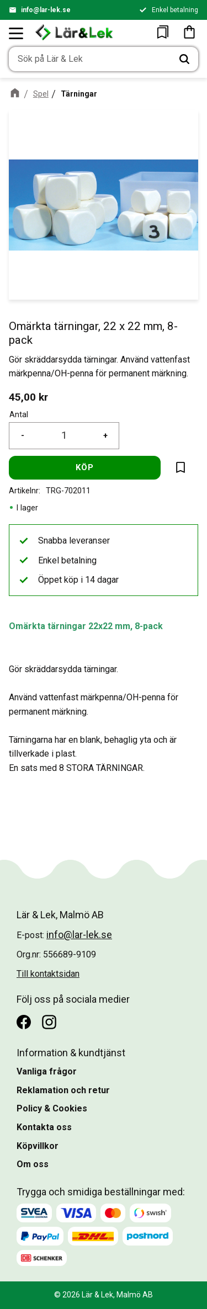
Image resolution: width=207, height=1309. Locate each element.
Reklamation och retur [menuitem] (63, 1090)
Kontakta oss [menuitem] (44, 1127)
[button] (16, 33)
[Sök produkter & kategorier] (90, 59)
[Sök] (184, 59)
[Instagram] (49, 1022)
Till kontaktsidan (48, 974)
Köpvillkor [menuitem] (38, 1146)
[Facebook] (23, 1022)
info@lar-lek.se (46, 10)
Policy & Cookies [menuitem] (52, 1108)
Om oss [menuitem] (33, 1164)
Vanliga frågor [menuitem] (47, 1071)
